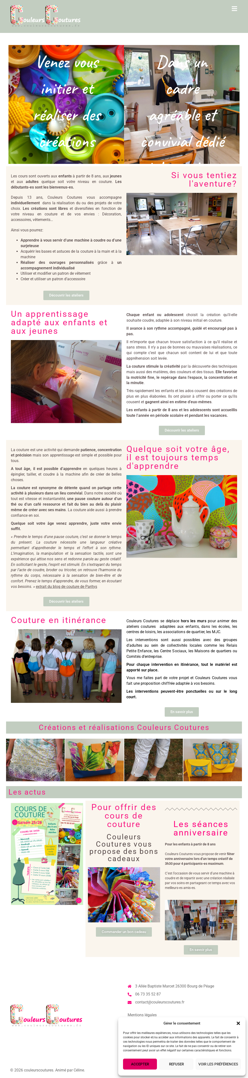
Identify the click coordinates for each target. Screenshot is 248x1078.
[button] (238, 1023)
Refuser (176, 1064)
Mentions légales (142, 1015)
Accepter (140, 1064)
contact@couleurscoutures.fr (159, 1002)
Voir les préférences (218, 1064)
